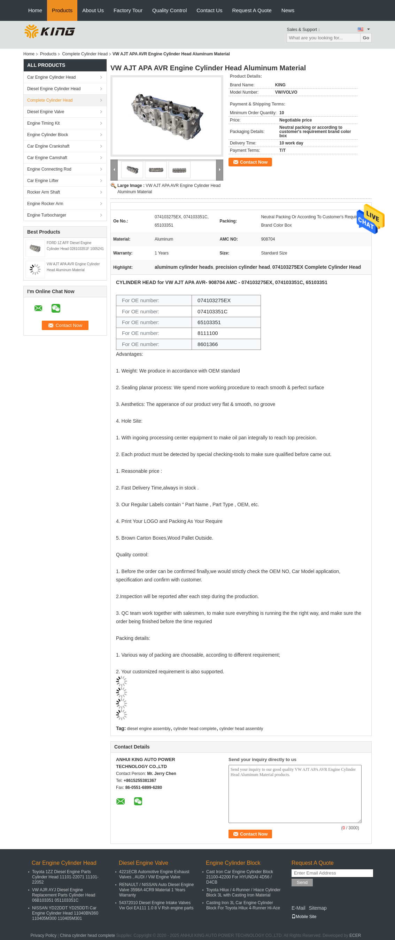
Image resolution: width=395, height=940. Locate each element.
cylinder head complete (194, 728)
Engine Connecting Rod (49, 169)
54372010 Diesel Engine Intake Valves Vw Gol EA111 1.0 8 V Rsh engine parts (156, 905)
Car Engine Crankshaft (48, 146)
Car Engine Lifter (43, 180)
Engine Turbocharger (46, 215)
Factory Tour (128, 10)
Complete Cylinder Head (85, 54)
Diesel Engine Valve (45, 111)
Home (35, 10)
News (288, 10)
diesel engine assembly (149, 728)
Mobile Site (304, 916)
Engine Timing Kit (43, 123)
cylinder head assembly (241, 728)
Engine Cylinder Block (47, 134)
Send (302, 882)
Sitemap (317, 908)
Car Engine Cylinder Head (51, 77)
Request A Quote (251, 10)
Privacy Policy (44, 935)
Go (366, 37)
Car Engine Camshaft (47, 157)
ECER (355, 935)
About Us (93, 10)
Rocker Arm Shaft (43, 192)
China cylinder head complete (87, 935)
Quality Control (169, 10)
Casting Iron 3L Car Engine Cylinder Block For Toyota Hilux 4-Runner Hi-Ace (243, 905)
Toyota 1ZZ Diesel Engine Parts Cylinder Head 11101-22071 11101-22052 (65, 877)
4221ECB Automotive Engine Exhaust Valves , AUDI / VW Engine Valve (154, 874)
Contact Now (254, 162)
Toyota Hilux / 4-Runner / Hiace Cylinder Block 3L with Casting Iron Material (243, 892)
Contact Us (209, 10)
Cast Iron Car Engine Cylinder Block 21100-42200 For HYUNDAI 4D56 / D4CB (239, 877)
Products (62, 10)
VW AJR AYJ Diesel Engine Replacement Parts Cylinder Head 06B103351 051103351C (63, 895)
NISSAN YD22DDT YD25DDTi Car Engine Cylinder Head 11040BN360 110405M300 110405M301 (65, 913)
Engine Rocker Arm (45, 203)
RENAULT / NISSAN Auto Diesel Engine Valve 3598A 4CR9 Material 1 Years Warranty (156, 890)
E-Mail (298, 908)
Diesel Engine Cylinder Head (53, 88)
